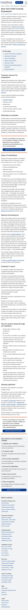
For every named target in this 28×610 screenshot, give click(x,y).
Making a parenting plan (7, 532)
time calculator (11, 505)
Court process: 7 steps (7, 567)
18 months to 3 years (7, 548)
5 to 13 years (4, 553)
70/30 (10, 519)
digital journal (21, 404)
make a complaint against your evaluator (13, 260)
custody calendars (11, 404)
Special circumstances (10, 60)
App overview (5, 503)
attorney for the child (17, 26)
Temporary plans (5, 538)
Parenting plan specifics (7, 563)
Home (2, 6)
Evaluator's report (9, 63)
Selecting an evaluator (10, 56)
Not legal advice (5, 607)
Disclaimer (4, 604)
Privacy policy (5, 600)
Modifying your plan (6, 540)
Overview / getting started (8, 561)
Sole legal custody (6, 582)
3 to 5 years (4, 550)
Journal (3, 509)
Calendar (3, 505)
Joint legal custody (6, 580)
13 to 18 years (5, 555)
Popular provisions (6, 534)
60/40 (6, 519)
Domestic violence (8, 99)
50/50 (2, 519)
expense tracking (10, 509)
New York (16, 6)
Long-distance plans (6, 536)
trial (20, 80)
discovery (3, 92)
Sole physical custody (7, 577)
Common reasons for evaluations (13, 53)
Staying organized (9, 69)
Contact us (4, 594)
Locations (7, 6)
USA (12, 6)
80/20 (13, 519)
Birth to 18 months (6, 546)
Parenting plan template (7, 507)
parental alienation (16, 234)
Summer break (5, 526)
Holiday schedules (6, 524)
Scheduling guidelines (7, 565)
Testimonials (4, 511)
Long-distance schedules (8, 521)
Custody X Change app (9, 400)
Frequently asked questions (8, 590)
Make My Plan (19, 2)
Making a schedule (6, 517)
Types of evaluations (9, 58)
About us (3, 592)
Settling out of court (6, 569)
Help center (4, 588)
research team (8, 14)
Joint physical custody (7, 575)
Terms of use (4, 602)
